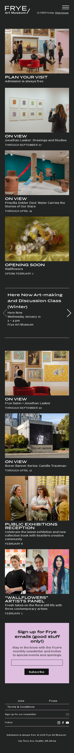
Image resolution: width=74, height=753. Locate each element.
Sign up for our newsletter (20, 714)
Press (53, 700)
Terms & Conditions (21, 706)
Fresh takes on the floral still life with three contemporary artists (33, 606)
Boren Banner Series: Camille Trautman (35, 465)
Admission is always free (24, 81)
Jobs (21, 700)
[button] (69, 313)
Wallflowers (14, 269)
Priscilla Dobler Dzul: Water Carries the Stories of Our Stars (35, 204)
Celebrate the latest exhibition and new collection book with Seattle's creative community (35, 535)
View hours (61, 12)
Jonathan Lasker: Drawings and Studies (36, 140)
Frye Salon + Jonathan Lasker (28, 403)
